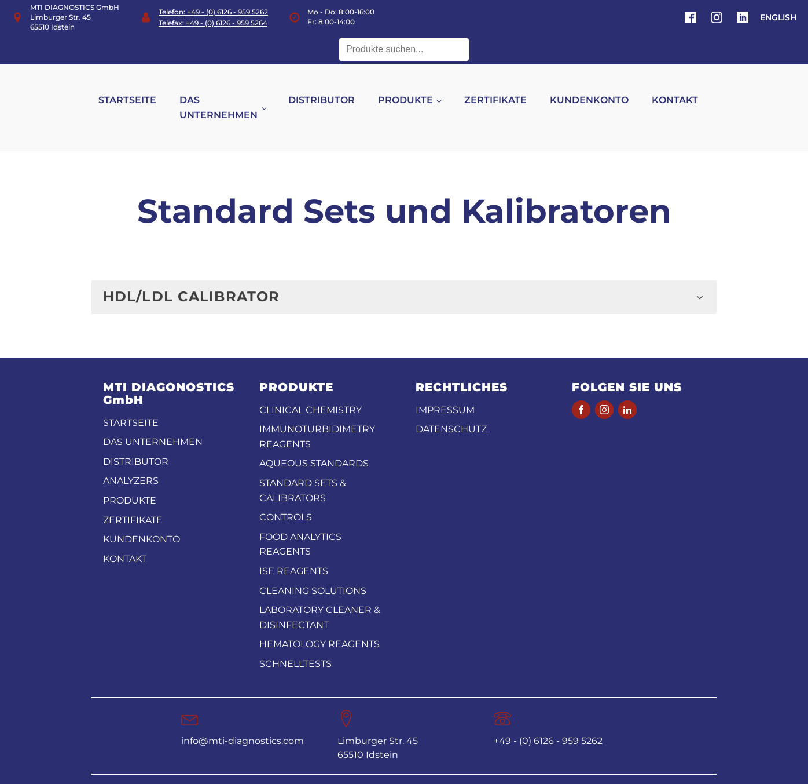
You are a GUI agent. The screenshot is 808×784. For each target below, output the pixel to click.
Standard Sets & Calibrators (302, 468)
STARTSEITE (139, 88)
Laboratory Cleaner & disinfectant (319, 595)
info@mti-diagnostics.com (242, 718)
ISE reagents (293, 548)
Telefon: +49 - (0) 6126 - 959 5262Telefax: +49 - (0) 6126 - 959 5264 (213, 17)
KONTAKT (686, 88)
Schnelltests (295, 641)
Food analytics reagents (300, 522)
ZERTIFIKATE (507, 88)
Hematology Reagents (319, 622)
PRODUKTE (417, 88)
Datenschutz (451, 407)
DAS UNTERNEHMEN (230, 96)
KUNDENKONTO (600, 88)
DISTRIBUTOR (333, 88)
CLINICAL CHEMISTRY (310, 387)
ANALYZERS (131, 458)
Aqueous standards (314, 441)
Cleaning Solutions (312, 568)
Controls (285, 495)
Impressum (445, 387)
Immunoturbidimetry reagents (317, 415)
